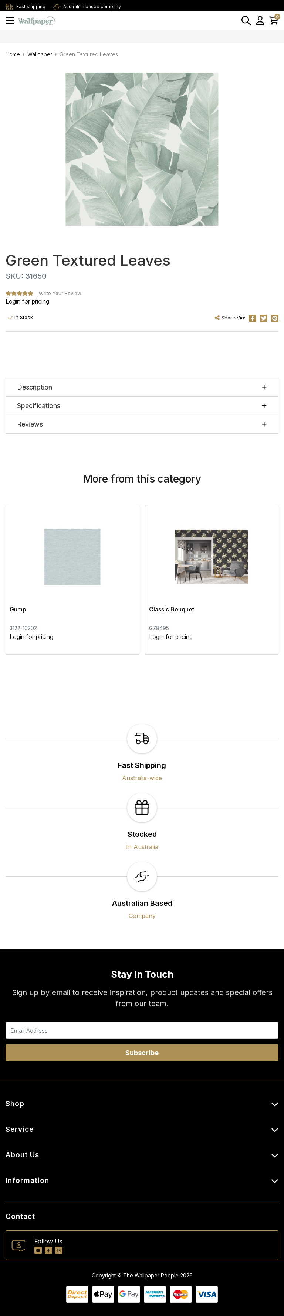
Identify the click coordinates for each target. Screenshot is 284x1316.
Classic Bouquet (171, 609)
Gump (18, 609)
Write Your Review (60, 293)
